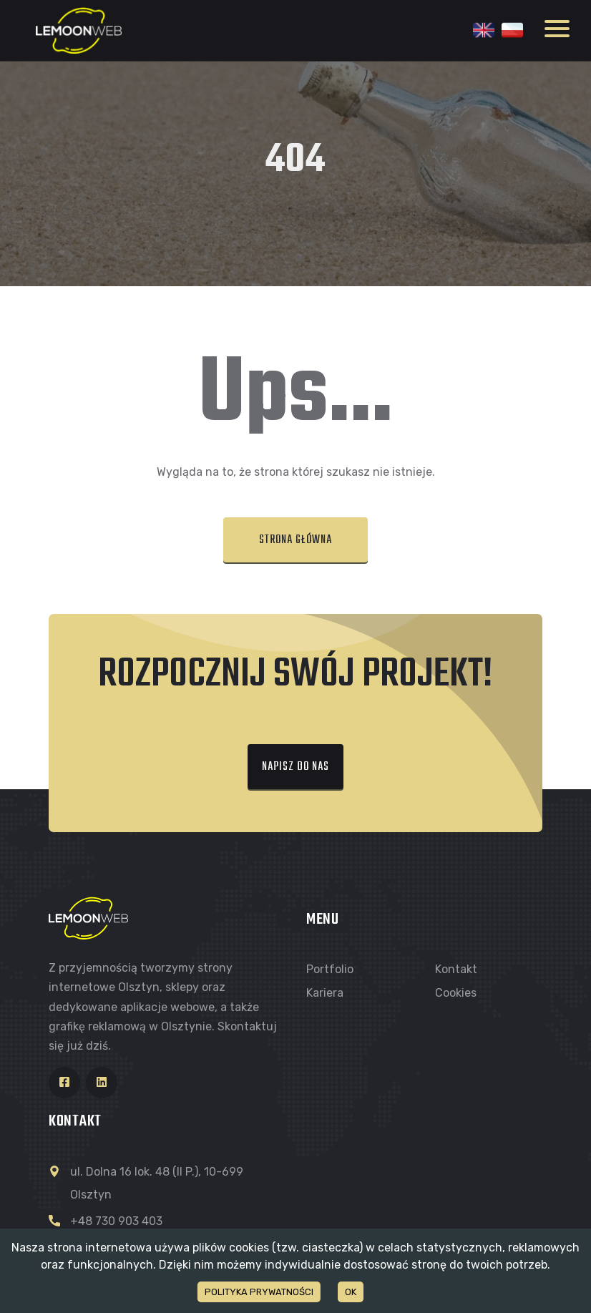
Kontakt (456, 969)
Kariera (324, 993)
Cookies (456, 993)
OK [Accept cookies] (350, 1292)
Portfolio (329, 969)
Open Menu (557, 29)
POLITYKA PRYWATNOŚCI (259, 1292)
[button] (295, 540)
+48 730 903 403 (116, 1221)
